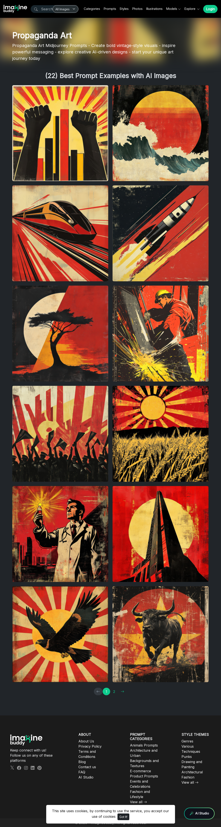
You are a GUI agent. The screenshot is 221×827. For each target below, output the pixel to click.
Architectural (192, 772)
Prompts (110, 9)
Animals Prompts (144, 745)
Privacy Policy (90, 746)
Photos (137, 9)
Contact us (87, 767)
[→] (122, 691)
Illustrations (154, 9)
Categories (92, 9)
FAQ (81, 772)
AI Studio (85, 777)
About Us (86, 741)
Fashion (187, 777)
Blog (82, 762)
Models (171, 9)
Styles (124, 9)
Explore (190, 9)
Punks (186, 756)
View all (136, 802)
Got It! (123, 817)
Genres (187, 741)
